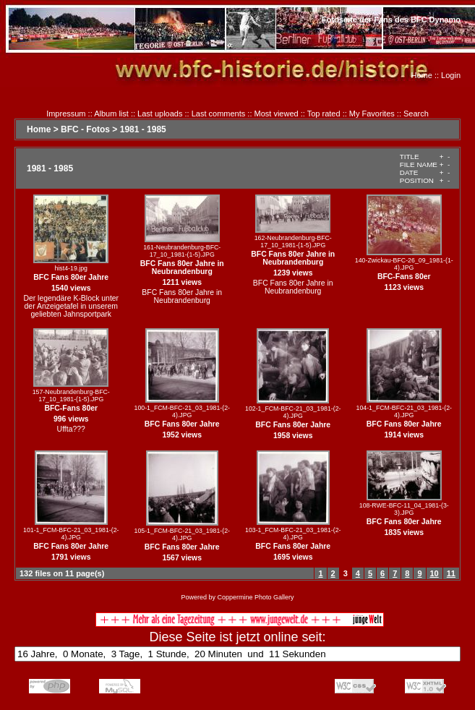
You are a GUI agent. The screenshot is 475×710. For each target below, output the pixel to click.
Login (451, 75)
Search (416, 113)
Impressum (65, 113)
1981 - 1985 (143, 129)
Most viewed (276, 113)
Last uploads (159, 113)
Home (421, 75)
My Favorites (372, 113)
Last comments (219, 113)
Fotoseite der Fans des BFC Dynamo (391, 19)
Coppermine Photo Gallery (255, 597)
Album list (111, 113)
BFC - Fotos (85, 129)
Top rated (324, 113)
